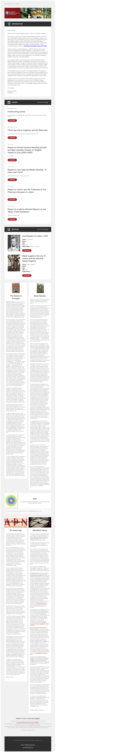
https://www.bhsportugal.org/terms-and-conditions (28, 722)
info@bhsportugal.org (41, 603)
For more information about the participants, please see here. (39, 624)
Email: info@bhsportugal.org (28, 745)
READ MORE (12, 120)
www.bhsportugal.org (28, 747)
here (47, 102)
